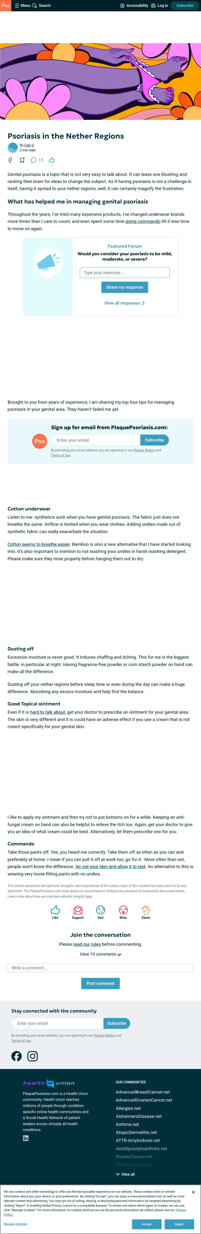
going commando (142, 221)
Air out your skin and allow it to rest (110, 866)
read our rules (87, 944)
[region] (100, 1209)
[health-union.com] (49, 1083)
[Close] (193, 1192)
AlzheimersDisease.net (139, 1116)
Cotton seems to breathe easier (39, 544)
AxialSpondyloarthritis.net (141, 1148)
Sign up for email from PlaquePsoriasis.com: (109, 427)
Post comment (100, 983)
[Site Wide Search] (41, 5)
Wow (121, 912)
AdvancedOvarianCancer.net (144, 1100)
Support (76, 912)
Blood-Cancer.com (134, 1164)
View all (125, 1174)
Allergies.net (128, 1108)
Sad (98, 912)
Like (53, 912)
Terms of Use (61, 455)
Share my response (125, 287)
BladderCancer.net (134, 1156)
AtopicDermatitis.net (136, 1132)
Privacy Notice (143, 450)
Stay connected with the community (54, 1011)
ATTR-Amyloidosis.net (138, 1140)
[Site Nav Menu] (22, 5)
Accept (147, 1224)
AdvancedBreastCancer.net (143, 1092)
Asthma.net (127, 1124)
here (89, 896)
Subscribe (184, 5)
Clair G (29, 145)
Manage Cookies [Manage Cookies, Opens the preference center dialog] (15, 1224)
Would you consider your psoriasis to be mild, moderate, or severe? (124, 256)
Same (144, 912)
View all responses (124, 303)
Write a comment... (29, 967)
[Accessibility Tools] (134, 5)
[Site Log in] (159, 5)
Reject (179, 1224)
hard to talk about (47, 712)
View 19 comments (100, 954)
